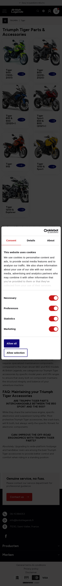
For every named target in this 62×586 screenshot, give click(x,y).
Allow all (12, 343)
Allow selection (16, 352)
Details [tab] (31, 240)
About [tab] (50, 240)
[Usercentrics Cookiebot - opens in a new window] (44, 231)
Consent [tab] (11, 240)
